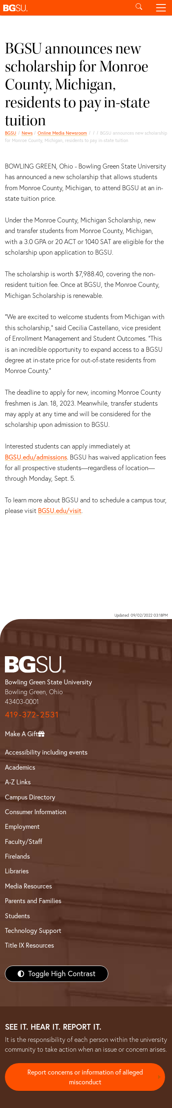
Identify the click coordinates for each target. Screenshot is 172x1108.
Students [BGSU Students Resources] (17, 916)
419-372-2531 (32, 714)
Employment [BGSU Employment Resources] (22, 826)
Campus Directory (30, 797)
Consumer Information (35, 812)
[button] (64, 7)
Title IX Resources (29, 945)
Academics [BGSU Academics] (20, 767)
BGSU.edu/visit (59, 510)
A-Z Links (18, 782)
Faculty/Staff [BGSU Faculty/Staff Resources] (23, 841)
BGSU (10, 133)
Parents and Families (33, 901)
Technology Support (33, 930)
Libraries (17, 871)
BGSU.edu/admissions (36, 457)
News (27, 133)
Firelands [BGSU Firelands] (17, 856)
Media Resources (28, 886)
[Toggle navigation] (161, 8)
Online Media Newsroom (62, 133)
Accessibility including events (46, 752)
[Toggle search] (139, 8)
